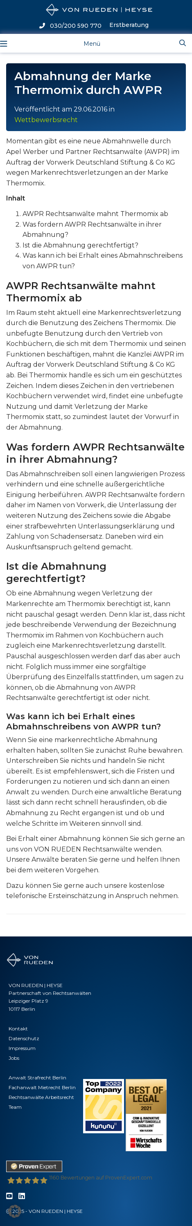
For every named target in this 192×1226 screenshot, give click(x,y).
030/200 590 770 (70, 25)
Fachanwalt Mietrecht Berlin (42, 1087)
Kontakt (18, 1028)
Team (15, 1107)
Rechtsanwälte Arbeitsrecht (41, 1097)
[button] (14, 1211)
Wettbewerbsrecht (46, 120)
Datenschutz (24, 1038)
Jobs (14, 1058)
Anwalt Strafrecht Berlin (37, 1077)
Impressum (22, 1048)
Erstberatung (129, 25)
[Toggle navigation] (85, 43)
